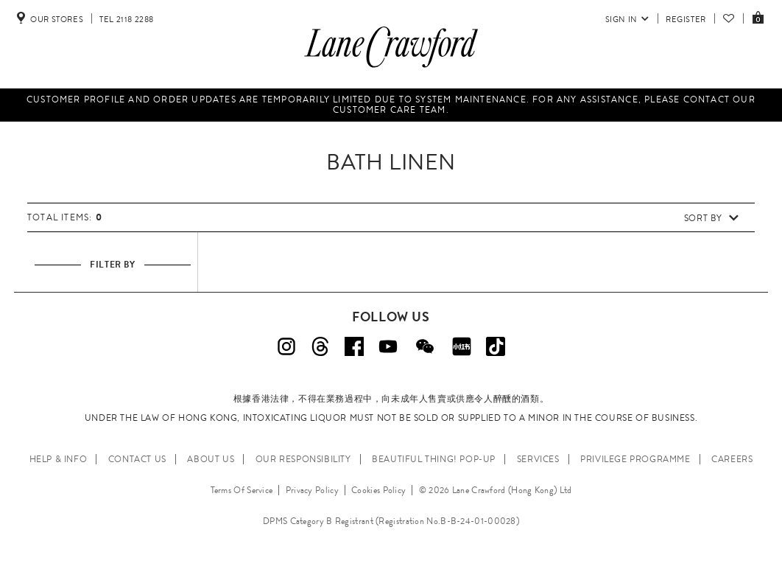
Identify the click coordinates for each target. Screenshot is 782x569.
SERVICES (538, 459)
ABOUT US (210, 459)
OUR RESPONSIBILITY (303, 459)
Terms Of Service (242, 490)
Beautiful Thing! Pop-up (434, 459)
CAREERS (732, 459)
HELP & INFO (58, 459)
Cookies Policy (378, 490)
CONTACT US (137, 459)
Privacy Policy (312, 490)
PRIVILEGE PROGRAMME (635, 459)
